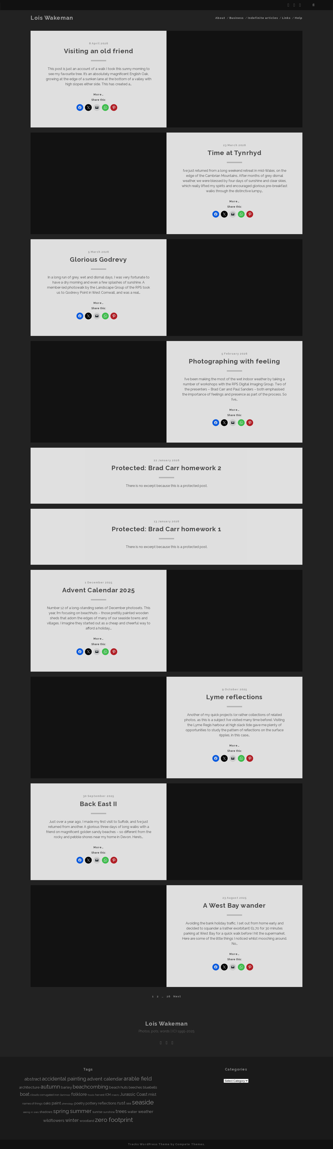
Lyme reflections (234, 697)
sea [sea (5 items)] (128, 1103)
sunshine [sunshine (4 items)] (109, 1112)
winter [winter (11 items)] (72, 1120)
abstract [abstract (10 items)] (32, 1079)
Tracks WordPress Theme (149, 1144)
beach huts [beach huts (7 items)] (118, 1087)
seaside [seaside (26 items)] (143, 1102)
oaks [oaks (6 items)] (47, 1103)
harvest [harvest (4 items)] (99, 1094)
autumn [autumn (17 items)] (50, 1086)
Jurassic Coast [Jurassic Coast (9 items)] (133, 1094)
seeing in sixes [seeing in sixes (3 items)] (31, 1112)
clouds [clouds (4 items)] (34, 1094)
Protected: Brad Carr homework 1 (166, 529)
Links (286, 18)
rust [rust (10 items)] (121, 1103)
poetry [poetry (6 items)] (79, 1103)
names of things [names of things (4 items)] (32, 1103)
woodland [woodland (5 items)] (87, 1120)
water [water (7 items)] (132, 1112)
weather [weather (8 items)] (145, 1111)
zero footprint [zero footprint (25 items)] (114, 1119)
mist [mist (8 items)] (152, 1094)
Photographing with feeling (234, 361)
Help (298, 18)
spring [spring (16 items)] (61, 1111)
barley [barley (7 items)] (66, 1087)
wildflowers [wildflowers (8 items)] (53, 1120)
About (220, 18)
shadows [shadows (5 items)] (46, 1112)
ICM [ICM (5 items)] (108, 1094)
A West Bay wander (234, 905)
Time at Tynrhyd (234, 153)
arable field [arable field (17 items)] (138, 1078)
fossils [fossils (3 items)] (91, 1095)
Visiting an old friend (98, 51)
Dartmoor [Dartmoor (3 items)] (65, 1095)
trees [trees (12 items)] (121, 1111)
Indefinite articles (263, 18)
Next (177, 996)
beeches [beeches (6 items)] (135, 1087)
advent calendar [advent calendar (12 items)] (105, 1079)
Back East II (98, 804)
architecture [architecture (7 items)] (29, 1087)
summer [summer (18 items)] (81, 1111)
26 (168, 996)
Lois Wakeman (52, 18)
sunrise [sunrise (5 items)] (97, 1112)
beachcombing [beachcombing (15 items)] (90, 1087)
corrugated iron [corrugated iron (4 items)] (49, 1094)
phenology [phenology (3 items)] (67, 1103)
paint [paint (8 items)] (56, 1103)
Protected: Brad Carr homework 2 (166, 468)
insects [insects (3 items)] (115, 1095)
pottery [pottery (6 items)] (91, 1103)
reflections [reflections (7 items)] (107, 1103)
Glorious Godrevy (98, 259)
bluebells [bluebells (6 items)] (150, 1087)
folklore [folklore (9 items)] (79, 1094)
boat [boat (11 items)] (25, 1094)
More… (98, 94)
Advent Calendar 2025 (98, 590)
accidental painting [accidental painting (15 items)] (64, 1079)
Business (236, 18)
